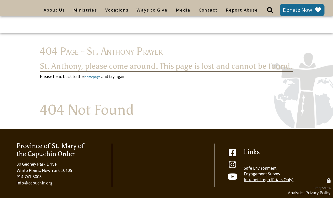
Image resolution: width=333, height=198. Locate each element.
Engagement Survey (262, 173)
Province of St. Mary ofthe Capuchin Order (50, 150)
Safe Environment (260, 168)
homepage (94, 76)
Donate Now (297, 10)
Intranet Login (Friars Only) (268, 179)
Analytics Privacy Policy (308, 192)
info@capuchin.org (34, 182)
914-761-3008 (29, 176)
